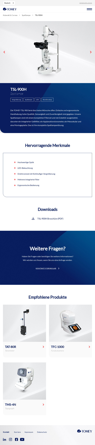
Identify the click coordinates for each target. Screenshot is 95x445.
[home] (10, 9)
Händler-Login (86, 3)
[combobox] (9, 3)
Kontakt (6, 432)
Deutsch (7, 3)
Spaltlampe (26, 15)
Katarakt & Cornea (10, 15)
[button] (89, 9)
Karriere (17, 432)
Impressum (29, 432)
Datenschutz (42, 432)
